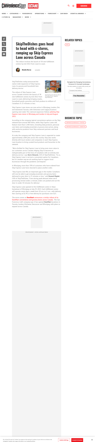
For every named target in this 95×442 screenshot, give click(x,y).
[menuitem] (6, 13)
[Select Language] (73, 6)
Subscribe (84, 6)
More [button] (27, 17)
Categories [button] (14, 13)
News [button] (4, 13)
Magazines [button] (17, 17)
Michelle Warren (26, 70)
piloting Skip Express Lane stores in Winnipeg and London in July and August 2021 (35, 114)
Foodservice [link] (27, 13)
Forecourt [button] (52, 13)
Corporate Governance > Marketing (75, 126)
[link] (4, 39)
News (67, 44)
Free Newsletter (79, 96)
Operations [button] (39, 13)
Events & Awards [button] (77, 13)
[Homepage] (20, 6)
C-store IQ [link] (6, 17)
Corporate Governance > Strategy (75, 122)
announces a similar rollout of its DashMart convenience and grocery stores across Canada (35, 198)
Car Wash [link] (64, 13)
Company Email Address (75, 90)
